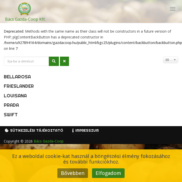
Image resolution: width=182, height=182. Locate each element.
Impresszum (87, 130)
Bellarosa (17, 77)
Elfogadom (108, 173)
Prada (11, 105)
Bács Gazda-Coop (48, 141)
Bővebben (72, 173)
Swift (11, 115)
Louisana (15, 96)
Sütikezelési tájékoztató (36, 130)
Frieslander (19, 86)
